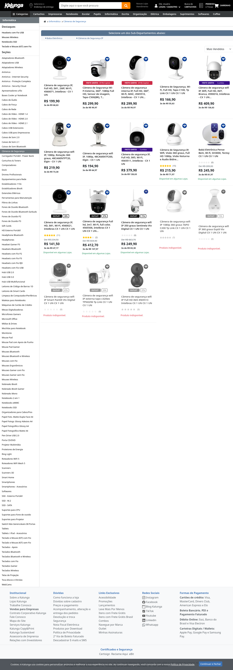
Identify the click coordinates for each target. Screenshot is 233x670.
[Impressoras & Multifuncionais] (55, 14)
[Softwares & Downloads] (203, 14)
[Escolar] (86, 14)
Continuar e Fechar (210, 663)
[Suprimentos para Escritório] (187, 14)
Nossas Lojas (142, 3)
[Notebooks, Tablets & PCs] (72, 14)
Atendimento (142, 6)
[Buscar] (126, 5)
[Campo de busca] (90, 5)
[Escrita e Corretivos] (125, 14)
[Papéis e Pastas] (97, 14)
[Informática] (111, 14)
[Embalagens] (169, 14)
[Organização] (140, 14)
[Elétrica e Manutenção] (155, 14)
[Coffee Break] (216, 14)
